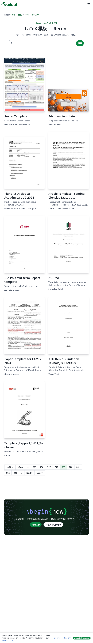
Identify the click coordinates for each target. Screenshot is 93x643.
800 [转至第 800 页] (70, 467)
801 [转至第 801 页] (78, 467)
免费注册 (36, 524)
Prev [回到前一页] (20, 467)
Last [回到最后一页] (40, 473)
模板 (20, 14)
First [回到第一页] (9, 467)
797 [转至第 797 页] (49, 467)
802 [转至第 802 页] (8, 473)
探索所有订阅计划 (53, 524)
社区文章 (35, 14)
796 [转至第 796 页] (41, 467)
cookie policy (7, 640)
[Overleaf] (9, 4)
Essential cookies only (62, 638)
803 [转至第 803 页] (15, 473)
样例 (27, 14)
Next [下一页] (29, 473)
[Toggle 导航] (89, 4)
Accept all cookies (81, 638)
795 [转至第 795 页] (34, 467)
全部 (14, 14)
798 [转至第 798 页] (56, 467)
